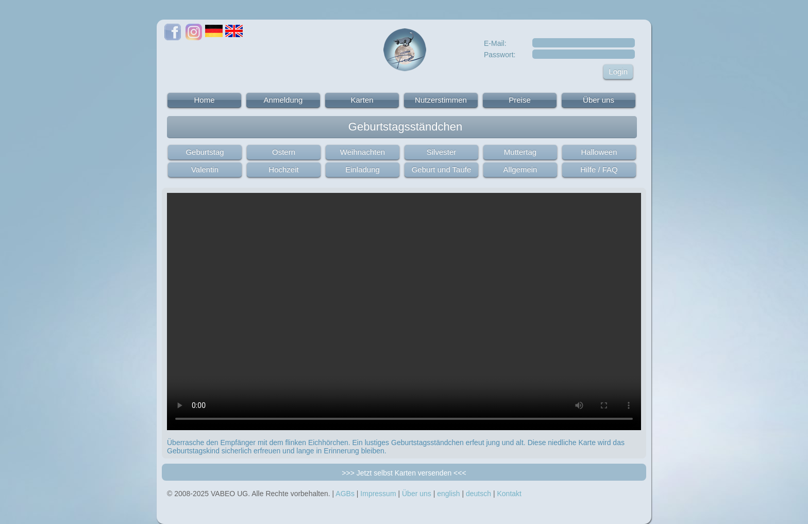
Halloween (599, 152)
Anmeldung (283, 99)
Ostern (283, 152)
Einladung (362, 169)
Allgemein (520, 169)
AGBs (345, 493)
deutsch (478, 493)
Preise (520, 99)
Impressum (378, 493)
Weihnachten (362, 152)
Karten (361, 99)
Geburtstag (205, 152)
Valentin (204, 169)
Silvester (442, 152)
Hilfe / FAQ (599, 169)
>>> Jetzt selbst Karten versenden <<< (404, 473)
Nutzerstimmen (441, 99)
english (448, 493)
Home (204, 99)
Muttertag (520, 152)
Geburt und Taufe (442, 169)
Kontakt (509, 493)
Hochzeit (283, 169)
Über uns (598, 99)
